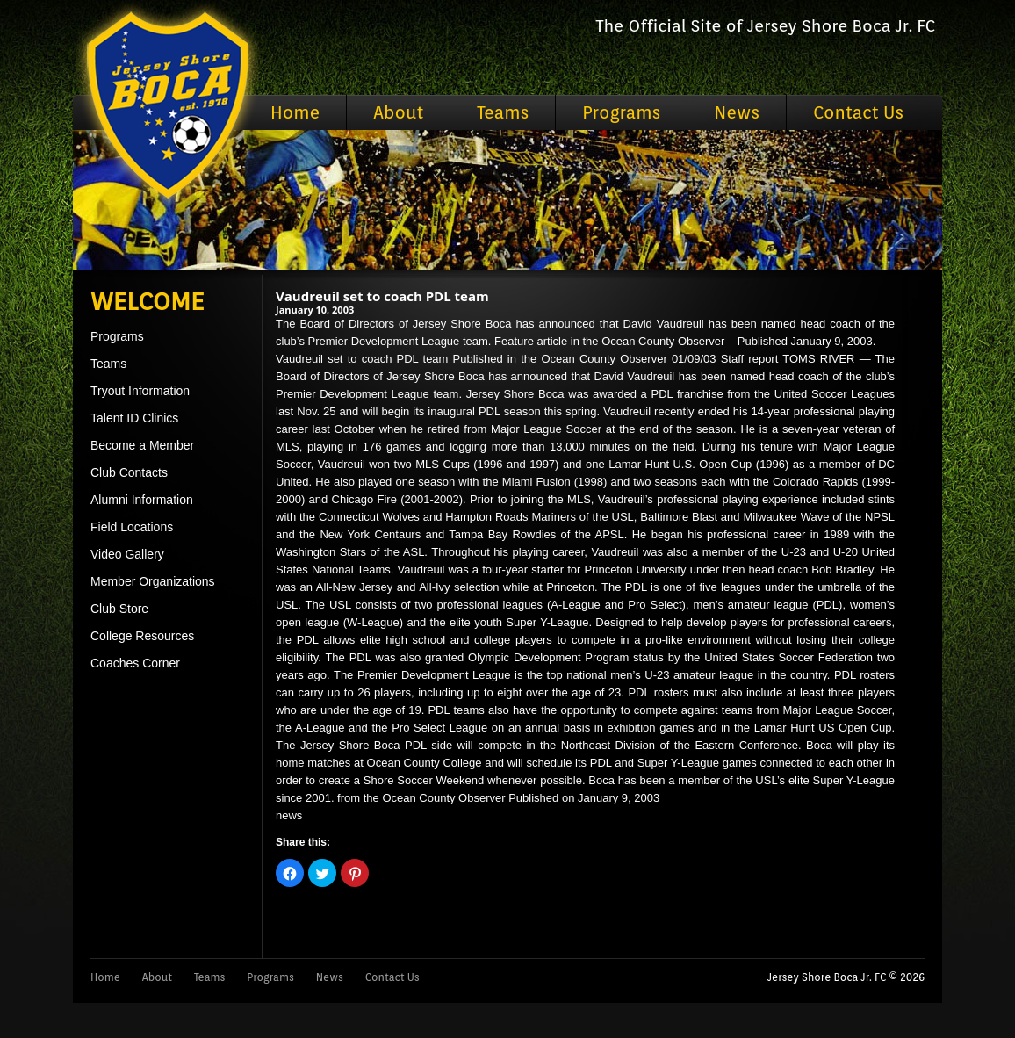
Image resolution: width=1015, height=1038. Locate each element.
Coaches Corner (135, 663)
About (398, 112)
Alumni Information (141, 500)
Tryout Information (140, 391)
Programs (621, 112)
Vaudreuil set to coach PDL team (382, 296)
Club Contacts (129, 472)
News (736, 112)
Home (295, 112)
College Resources (142, 636)
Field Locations (131, 527)
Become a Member (142, 445)
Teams (503, 112)
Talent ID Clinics (134, 418)
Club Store (119, 609)
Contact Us (858, 112)
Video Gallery (127, 554)
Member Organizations (152, 581)
